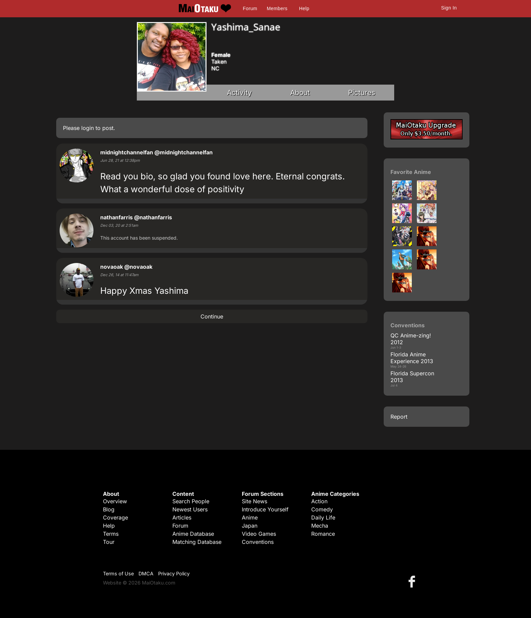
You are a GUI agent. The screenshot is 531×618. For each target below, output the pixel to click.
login (87, 128)
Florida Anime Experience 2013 (411, 358)
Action (319, 501)
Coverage (115, 517)
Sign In (449, 7)
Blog (108, 509)
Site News (254, 501)
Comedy (322, 509)
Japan (249, 525)
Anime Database (193, 533)
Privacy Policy (174, 573)
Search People (190, 501)
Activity (239, 92)
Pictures (361, 92)
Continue (211, 316)
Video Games (259, 533)
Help (304, 8)
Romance (323, 533)
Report (398, 416)
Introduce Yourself (265, 509)
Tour (108, 541)
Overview (115, 501)
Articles (181, 517)
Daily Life (323, 517)
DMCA (146, 573)
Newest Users (190, 509)
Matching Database (196, 541)
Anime (250, 517)
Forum (250, 8)
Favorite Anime (410, 172)
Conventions (258, 541)
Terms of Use (118, 573)
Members (277, 8)
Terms (111, 533)
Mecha (319, 525)
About (300, 92)
